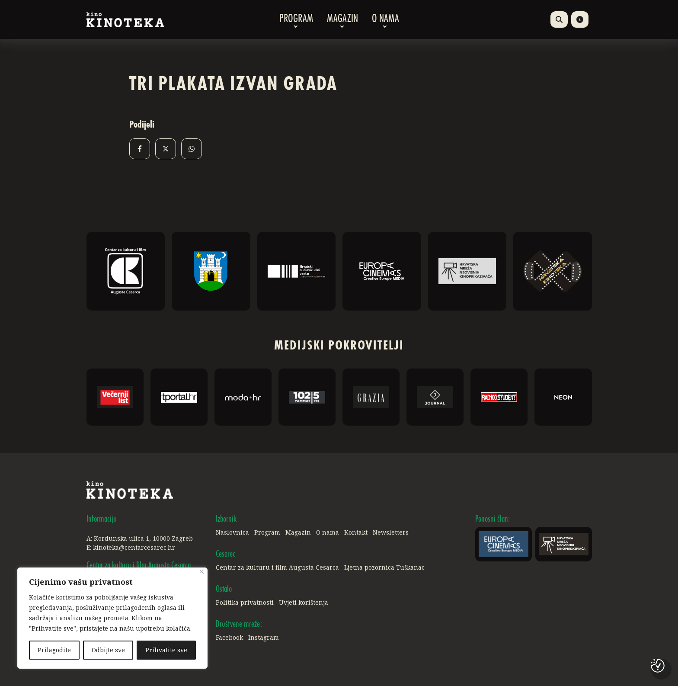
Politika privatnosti (245, 602)
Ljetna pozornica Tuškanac (384, 567)
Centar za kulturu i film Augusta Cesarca (277, 567)
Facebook (229, 637)
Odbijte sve (108, 650)
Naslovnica (232, 532)
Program (296, 19)
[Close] (202, 572)
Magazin (342, 19)
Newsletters (391, 532)
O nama (385, 19)
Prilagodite (54, 650)
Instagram (263, 637)
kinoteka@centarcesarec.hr (134, 547)
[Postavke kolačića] (658, 666)
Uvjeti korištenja (303, 602)
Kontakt (356, 532)
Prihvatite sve (166, 650)
